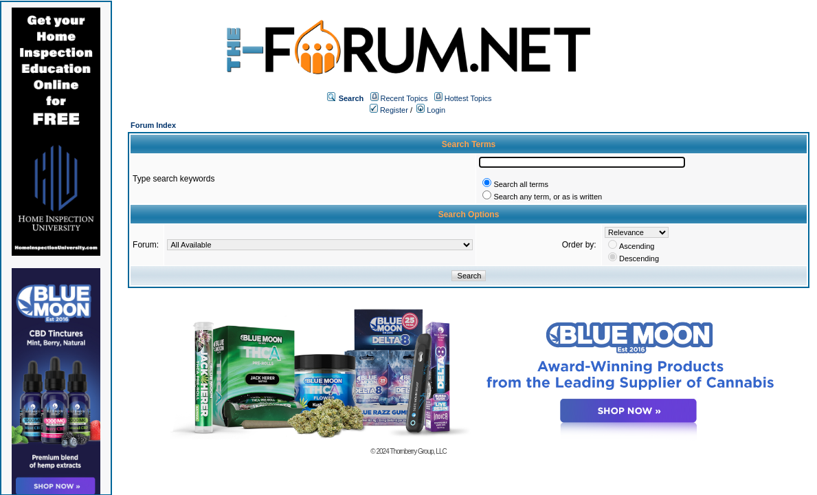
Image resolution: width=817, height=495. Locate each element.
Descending (639, 258)
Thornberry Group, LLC (418, 451)
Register (389, 110)
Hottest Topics (468, 98)
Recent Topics (404, 98)
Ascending (636, 246)
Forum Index (153, 125)
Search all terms (520, 184)
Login (430, 110)
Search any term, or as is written (547, 196)
